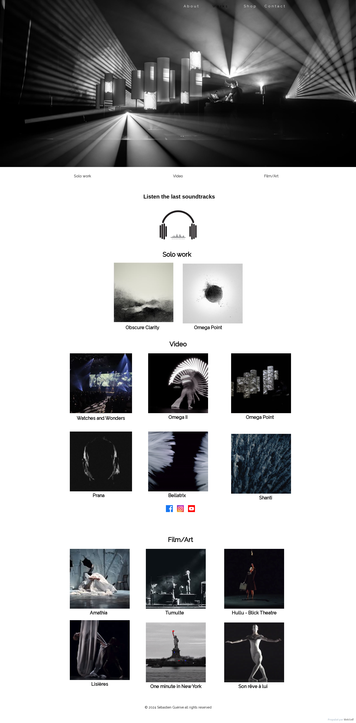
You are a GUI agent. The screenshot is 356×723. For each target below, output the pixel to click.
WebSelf (349, 719)
